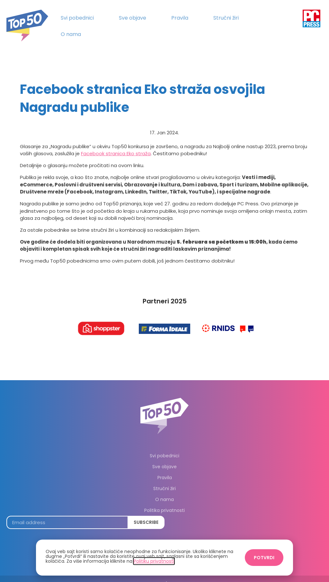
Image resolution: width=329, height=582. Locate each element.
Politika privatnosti (164, 501)
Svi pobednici (77, 18)
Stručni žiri (226, 18)
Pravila (179, 18)
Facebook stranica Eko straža (116, 144)
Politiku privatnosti (154, 561)
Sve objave (132, 18)
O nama (71, 34)
